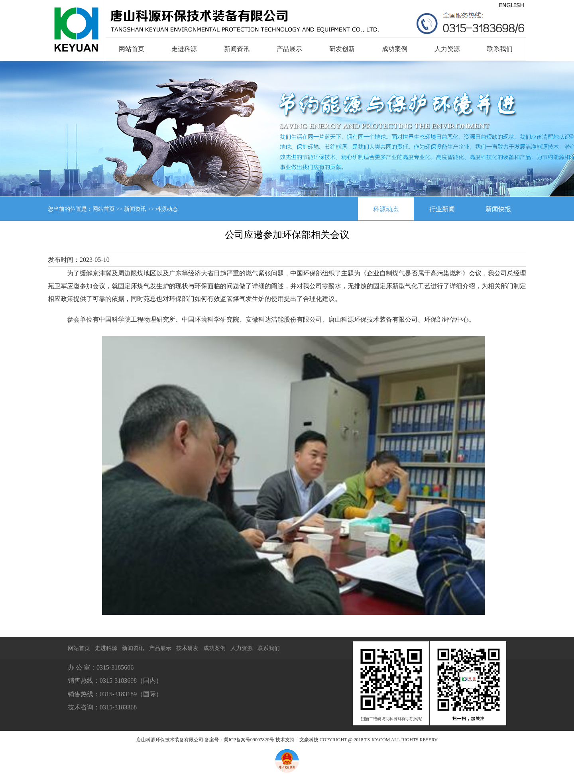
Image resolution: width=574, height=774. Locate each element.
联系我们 (500, 48)
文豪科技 (308, 740)
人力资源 (447, 48)
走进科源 (184, 48)
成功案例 (394, 48)
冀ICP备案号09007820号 (249, 740)
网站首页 (131, 48)
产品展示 (289, 48)
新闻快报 (498, 209)
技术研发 (187, 648)
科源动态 (386, 209)
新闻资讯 (237, 48)
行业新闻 (442, 209)
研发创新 (342, 48)
